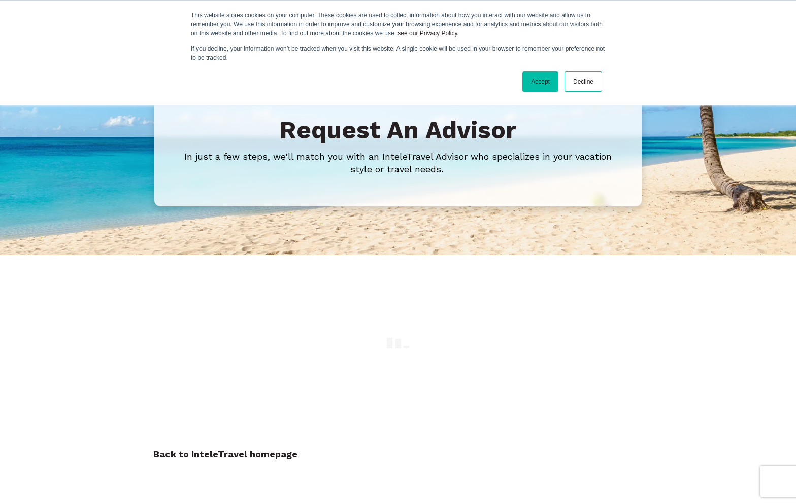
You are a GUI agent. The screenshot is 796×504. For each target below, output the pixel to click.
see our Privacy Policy (427, 33)
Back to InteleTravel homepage (225, 451)
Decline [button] (583, 81)
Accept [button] (540, 81)
